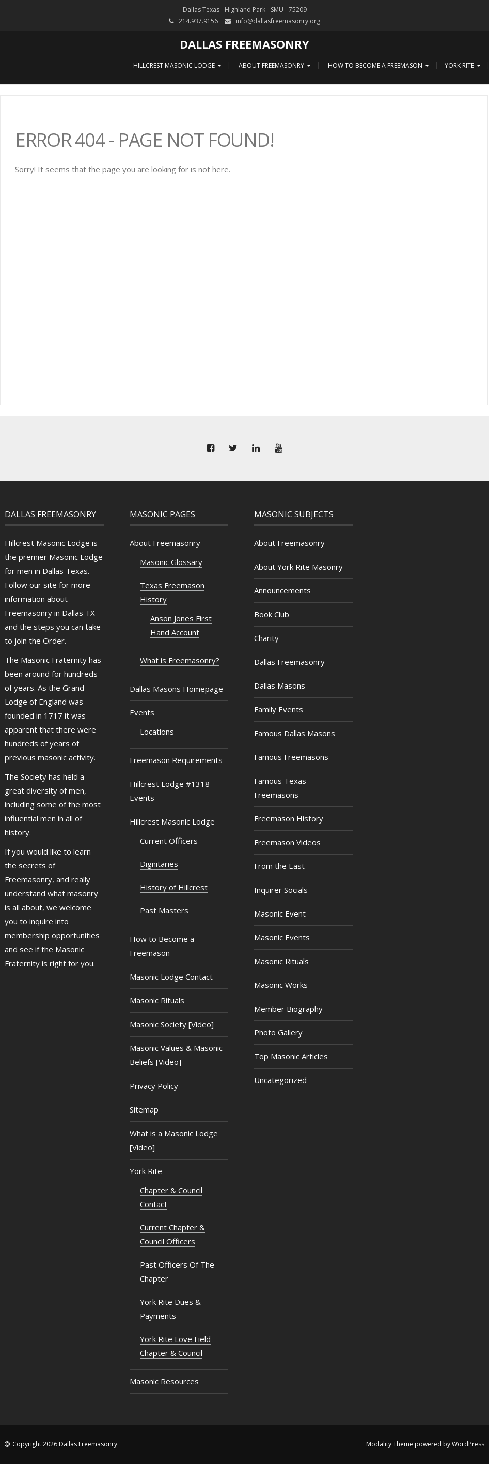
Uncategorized (280, 1080)
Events (142, 712)
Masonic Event (280, 913)
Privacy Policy (154, 1085)
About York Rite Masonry (298, 566)
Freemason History (288, 818)
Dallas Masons (279, 685)
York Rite (463, 65)
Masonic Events (282, 937)
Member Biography (288, 1008)
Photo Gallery (278, 1032)
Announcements (282, 590)
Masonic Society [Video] (172, 1024)
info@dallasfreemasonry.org (278, 21)
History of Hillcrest (174, 887)
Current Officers (169, 840)
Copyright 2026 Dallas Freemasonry (64, 1444)
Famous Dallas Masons (294, 733)
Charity (266, 638)
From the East (279, 866)
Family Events (278, 709)
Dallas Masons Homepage (176, 688)
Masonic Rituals (157, 1000)
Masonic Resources (164, 1381)
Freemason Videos (287, 842)
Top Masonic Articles (291, 1056)
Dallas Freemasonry (244, 44)
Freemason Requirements (176, 760)
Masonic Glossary (171, 562)
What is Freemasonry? (179, 660)
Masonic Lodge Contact (171, 976)
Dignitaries (159, 864)
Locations (157, 731)
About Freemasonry (274, 65)
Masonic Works (281, 985)
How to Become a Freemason (377, 65)
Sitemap (144, 1109)
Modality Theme (389, 1444)
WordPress (468, 1444)
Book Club (271, 614)
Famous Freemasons (291, 757)
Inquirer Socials (281, 890)
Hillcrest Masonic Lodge (177, 65)
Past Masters (164, 910)
